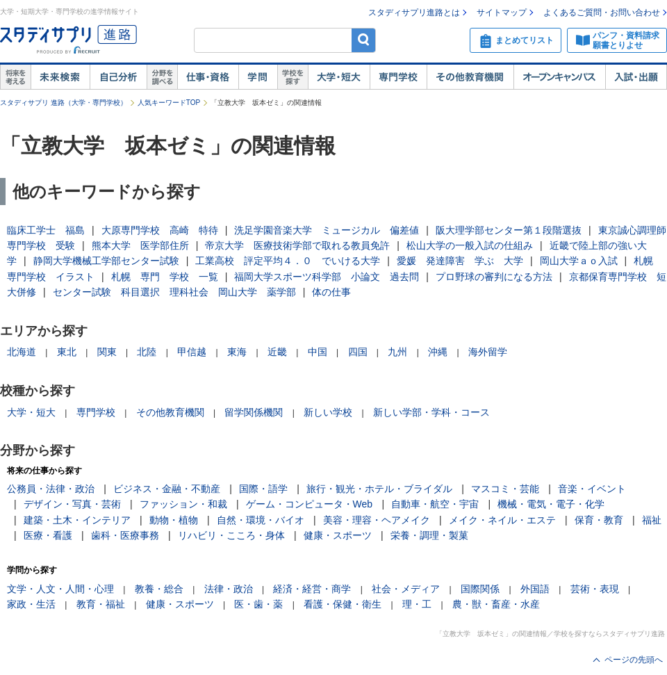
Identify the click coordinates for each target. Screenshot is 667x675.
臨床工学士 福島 (46, 230)
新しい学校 (328, 412)
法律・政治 (228, 588)
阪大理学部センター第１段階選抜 (509, 230)
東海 (237, 351)
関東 (107, 351)
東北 (66, 351)
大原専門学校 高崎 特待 (159, 230)
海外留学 (487, 351)
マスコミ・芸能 (505, 488)
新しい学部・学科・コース (431, 412)
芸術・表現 (594, 588)
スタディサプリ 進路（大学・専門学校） (63, 102)
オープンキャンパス (559, 77)
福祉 (651, 520)
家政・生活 (31, 604)
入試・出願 (636, 77)
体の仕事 (331, 292)
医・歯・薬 (258, 604)
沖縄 (437, 351)
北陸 (146, 351)
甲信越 (191, 351)
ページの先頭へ (633, 660)
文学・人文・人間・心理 (60, 588)
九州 (397, 351)
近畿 (277, 351)
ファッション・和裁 (183, 504)
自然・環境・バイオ (260, 520)
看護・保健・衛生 (342, 604)
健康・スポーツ (338, 535)
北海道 (21, 351)
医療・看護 (48, 535)
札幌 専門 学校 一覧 (164, 276)
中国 (317, 351)
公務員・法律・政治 (50, 488)
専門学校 (398, 77)
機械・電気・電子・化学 (550, 504)
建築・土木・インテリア (77, 520)
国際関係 (480, 588)
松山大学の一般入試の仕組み (469, 245)
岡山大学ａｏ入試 (579, 260)
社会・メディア (406, 588)
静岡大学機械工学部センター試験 (106, 260)
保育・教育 (599, 520)
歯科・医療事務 (125, 535)
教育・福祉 (100, 604)
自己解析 (118, 77)
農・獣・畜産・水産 (496, 604)
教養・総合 (159, 588)
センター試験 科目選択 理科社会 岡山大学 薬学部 (174, 292)
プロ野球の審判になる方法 (494, 276)
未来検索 (60, 77)
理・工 (416, 604)
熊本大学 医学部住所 (140, 245)
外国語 (535, 588)
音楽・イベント (592, 488)
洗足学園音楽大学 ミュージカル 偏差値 (326, 230)
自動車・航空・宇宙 (435, 504)
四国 (358, 351)
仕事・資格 (207, 77)
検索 (364, 40)
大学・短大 (339, 77)
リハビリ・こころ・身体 (231, 535)
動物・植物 (173, 520)
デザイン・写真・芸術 (72, 504)
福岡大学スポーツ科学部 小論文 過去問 (326, 276)
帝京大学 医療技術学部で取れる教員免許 (297, 245)
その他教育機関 (470, 77)
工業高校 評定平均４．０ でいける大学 (287, 260)
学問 (257, 77)
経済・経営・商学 (312, 588)
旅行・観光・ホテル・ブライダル (379, 488)
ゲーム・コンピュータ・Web (309, 504)
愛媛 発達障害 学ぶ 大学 (460, 260)
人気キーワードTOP (169, 102)
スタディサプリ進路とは (414, 12)
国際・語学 (263, 488)
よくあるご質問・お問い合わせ (601, 12)
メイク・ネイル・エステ (502, 520)
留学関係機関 (253, 412)
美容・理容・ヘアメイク (376, 520)
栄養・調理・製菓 (429, 535)
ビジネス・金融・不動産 (166, 488)
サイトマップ (502, 12)
